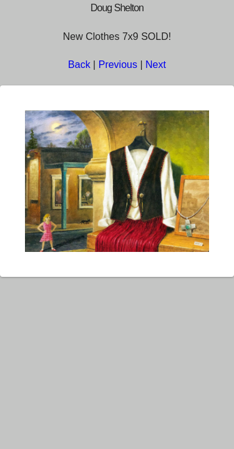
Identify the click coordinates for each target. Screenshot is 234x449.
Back (79, 64)
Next (155, 64)
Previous (118, 64)
